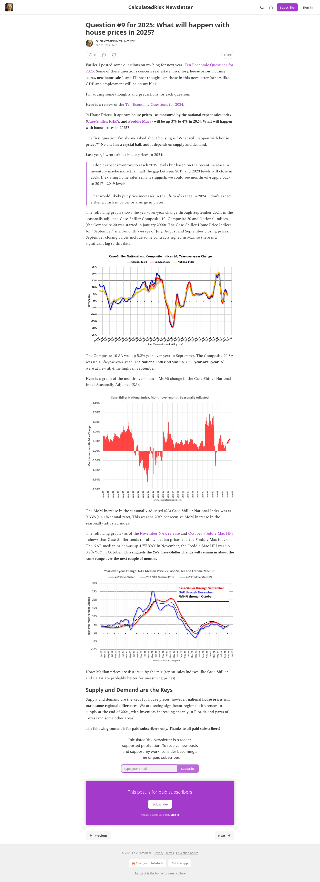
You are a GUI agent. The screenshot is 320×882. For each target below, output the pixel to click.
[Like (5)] (92, 55)
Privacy (158, 853)
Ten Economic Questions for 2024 (154, 105)
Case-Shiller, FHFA (103, 121)
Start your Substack (147, 863)
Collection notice (187, 853)
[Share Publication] (271, 7)
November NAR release (160, 534)
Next (224, 835)
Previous (98, 835)
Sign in (308, 7)
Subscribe (287, 7)
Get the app (180, 863)
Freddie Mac (139, 121)
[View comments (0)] (104, 55)
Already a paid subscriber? (160, 814)
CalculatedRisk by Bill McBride (115, 41)
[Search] (262, 7)
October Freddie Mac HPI (210, 534)
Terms (170, 853)
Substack (140, 873)
